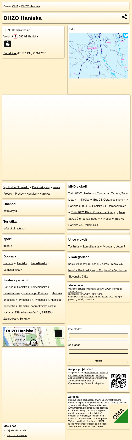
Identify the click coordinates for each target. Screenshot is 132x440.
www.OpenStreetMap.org (108, 400)
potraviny (9, 211)
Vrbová (107, 246)
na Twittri (100, 375)
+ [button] (8, 100)
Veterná (10, 36)
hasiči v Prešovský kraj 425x (85, 270)
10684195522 (75, 291)
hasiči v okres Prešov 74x (107, 264)
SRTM (101, 421)
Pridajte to (92, 423)
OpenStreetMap (70, 178)
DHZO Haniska (30, 6)
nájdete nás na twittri (17, 430)
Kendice (32, 193)
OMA (15, 6)
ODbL (106, 402)
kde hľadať (75, 329)
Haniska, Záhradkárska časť (36, 306)
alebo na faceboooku (17, 435)
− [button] (8, 105)
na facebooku (91, 372)
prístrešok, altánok (14, 228)
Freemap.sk (88, 178)
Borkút (23, 318)
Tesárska (73, 246)
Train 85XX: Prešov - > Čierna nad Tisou (93, 193)
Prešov (19, 193)
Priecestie (25, 299)
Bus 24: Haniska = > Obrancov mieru (104, 206)
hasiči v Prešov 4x (79, 264)
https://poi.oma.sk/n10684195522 (114, 178)
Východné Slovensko (16, 187)
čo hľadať (74, 344)
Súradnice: (10, 53)
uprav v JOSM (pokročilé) (109, 288)
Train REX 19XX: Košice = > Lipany (93, 212)
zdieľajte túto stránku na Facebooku (88, 373)
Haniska (45, 193)
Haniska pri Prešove (36, 293)
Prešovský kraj (41, 187)
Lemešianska (39, 263)
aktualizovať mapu (87, 288)
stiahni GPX (74, 296)
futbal (6, 245)
